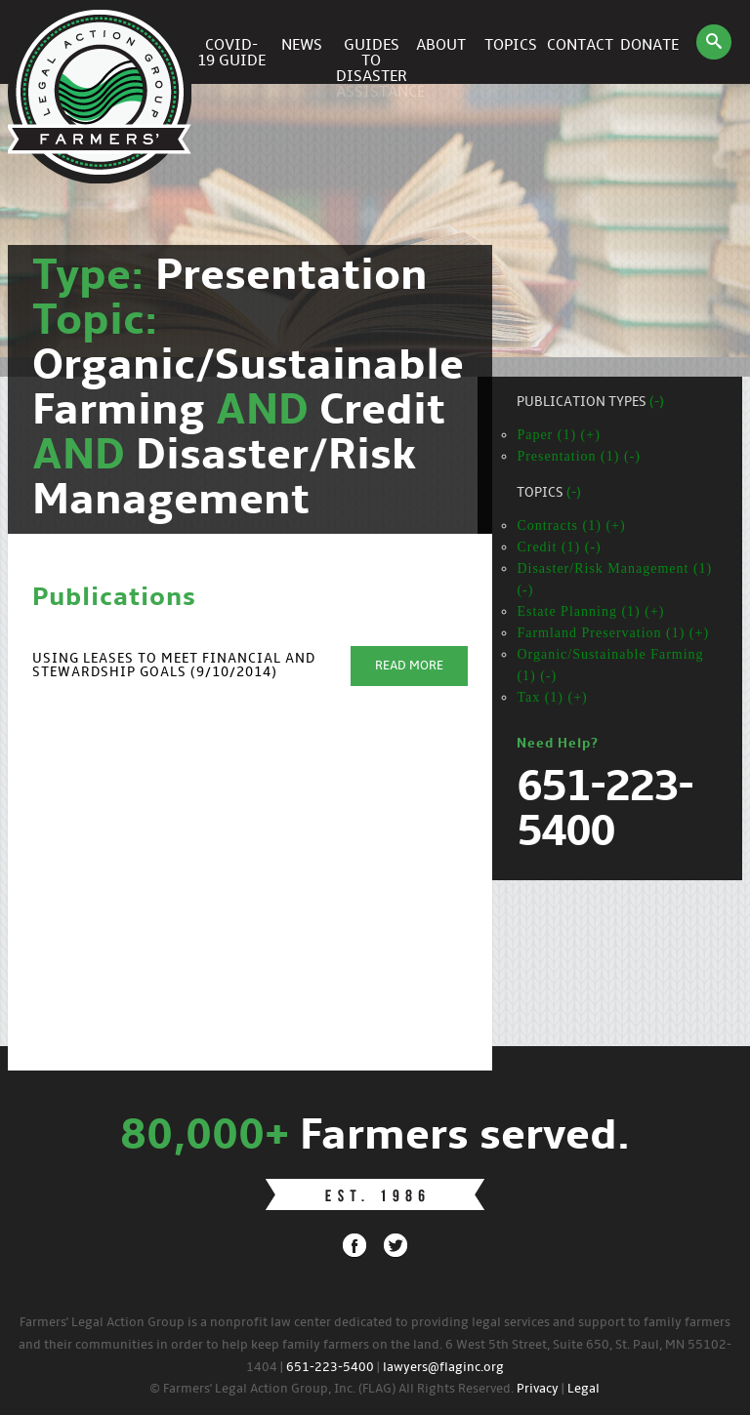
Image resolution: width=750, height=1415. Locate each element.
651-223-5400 (330, 1367)
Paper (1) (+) (558, 434)
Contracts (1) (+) (571, 525)
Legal (583, 1389)
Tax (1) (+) (552, 697)
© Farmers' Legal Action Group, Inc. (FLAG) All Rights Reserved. (331, 1389)
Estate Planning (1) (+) (590, 611)
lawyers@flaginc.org (443, 1367)
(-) (656, 402)
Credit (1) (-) (559, 547)
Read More (409, 666)
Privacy (538, 1389)
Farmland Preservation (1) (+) (613, 633)
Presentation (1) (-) (579, 456)
